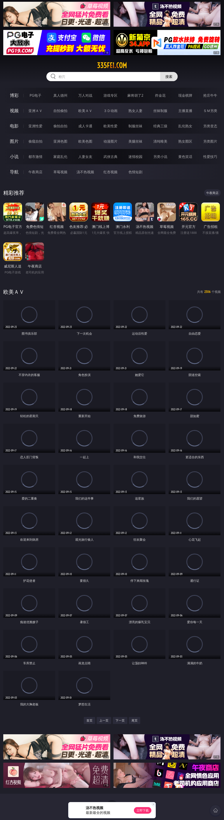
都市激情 (35, 156)
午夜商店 (35, 172)
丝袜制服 (160, 110)
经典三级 (160, 126)
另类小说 (160, 156)
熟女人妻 (135, 110)
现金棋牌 (185, 95)
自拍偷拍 (60, 110)
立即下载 (142, 810)
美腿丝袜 (135, 141)
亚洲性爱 (35, 126)
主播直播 (185, 110)
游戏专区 (110, 95)
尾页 (134, 720)
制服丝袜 (135, 126)
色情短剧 (135, 172)
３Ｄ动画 (110, 110)
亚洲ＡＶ (35, 110)
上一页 (103, 720)
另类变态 (210, 126)
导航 (14, 172)
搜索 (168, 76)
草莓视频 (60, 172)
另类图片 (210, 141)
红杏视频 (110, 172)
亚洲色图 (60, 141)
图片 (14, 141)
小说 (14, 156)
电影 (14, 126)
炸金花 (160, 95)
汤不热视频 (85, 172)
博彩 (14, 95)
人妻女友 (85, 156)
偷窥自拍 (35, 141)
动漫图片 (110, 141)
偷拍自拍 (60, 126)
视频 (14, 111)
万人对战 (85, 95)
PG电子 (35, 95)
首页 (89, 720)
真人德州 (60, 95)
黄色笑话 (185, 156)
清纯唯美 (160, 141)
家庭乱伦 (60, 156)
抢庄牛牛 (210, 95)
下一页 (120, 720)
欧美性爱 (110, 126)
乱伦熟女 (185, 126)
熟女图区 (185, 141)
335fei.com (112, 65)
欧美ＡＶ (85, 110)
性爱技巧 (210, 156)
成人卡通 (85, 126)
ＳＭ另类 (210, 110)
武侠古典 (110, 156)
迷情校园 (135, 156)
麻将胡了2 (135, 95)
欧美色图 (85, 141)
